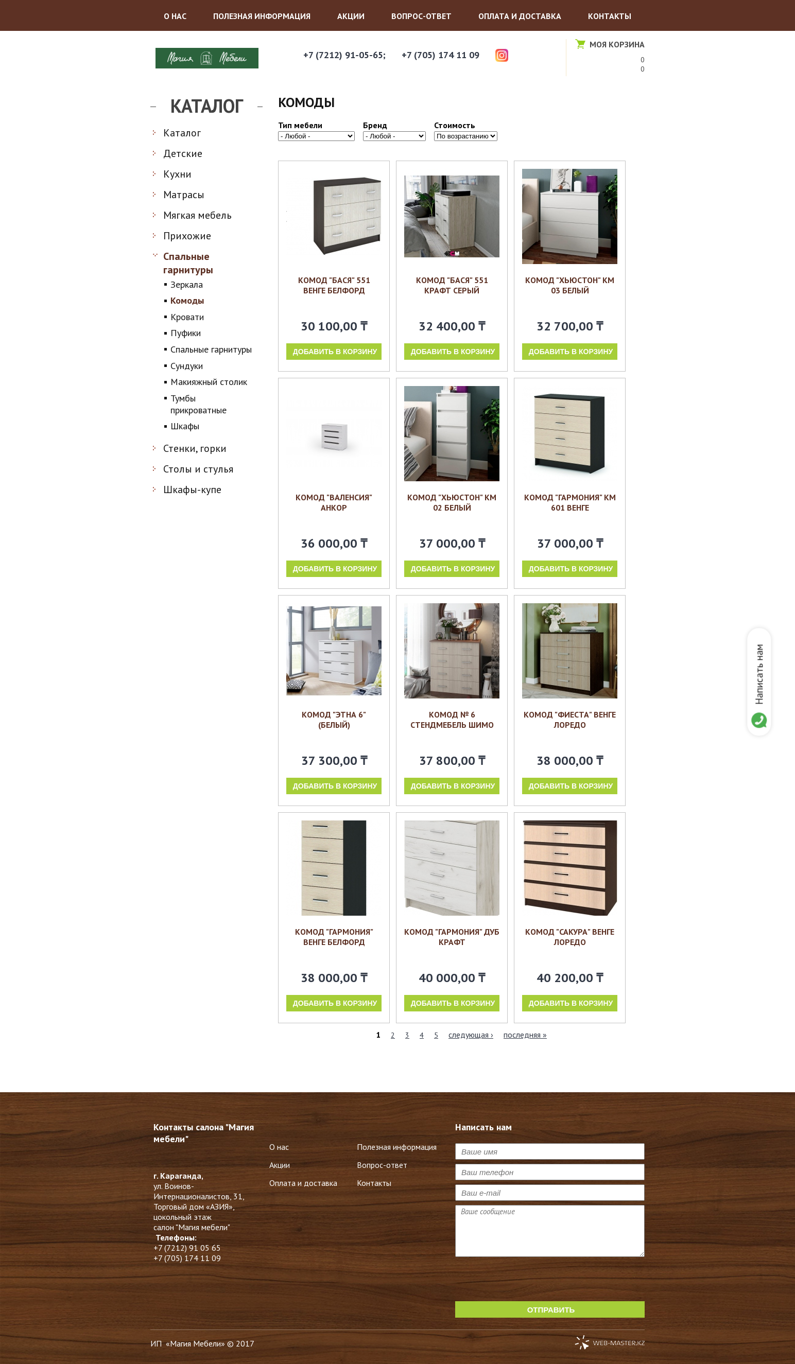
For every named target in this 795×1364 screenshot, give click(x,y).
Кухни (177, 174)
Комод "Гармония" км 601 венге (570, 502)
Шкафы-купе (192, 489)
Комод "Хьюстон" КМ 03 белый (569, 285)
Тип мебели (300, 125)
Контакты (609, 16)
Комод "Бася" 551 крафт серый (452, 285)
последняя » (525, 1034)
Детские (182, 153)
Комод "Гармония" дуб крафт (451, 936)
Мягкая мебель (197, 215)
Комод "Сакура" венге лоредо (569, 936)
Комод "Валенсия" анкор (334, 502)
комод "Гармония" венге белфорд (334, 936)
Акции (351, 16)
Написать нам (757, 674)
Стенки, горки (195, 448)
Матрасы (183, 194)
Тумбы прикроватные (198, 404)
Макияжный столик (208, 382)
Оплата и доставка (519, 16)
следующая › (470, 1034)
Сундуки (186, 366)
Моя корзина (617, 44)
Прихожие (187, 235)
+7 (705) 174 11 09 (440, 55)
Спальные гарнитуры (188, 263)
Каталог (182, 132)
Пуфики (185, 333)
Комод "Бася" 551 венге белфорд (334, 285)
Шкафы (184, 426)
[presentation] (533, 1281)
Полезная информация (261, 16)
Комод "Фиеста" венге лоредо (570, 719)
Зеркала (186, 284)
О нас (175, 16)
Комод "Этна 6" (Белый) (334, 719)
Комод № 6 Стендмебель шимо (452, 719)
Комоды (187, 300)
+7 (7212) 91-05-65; (344, 55)
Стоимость (454, 125)
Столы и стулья (198, 469)
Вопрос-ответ (421, 16)
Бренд (375, 125)
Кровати (187, 317)
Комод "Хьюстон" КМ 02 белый (451, 502)
